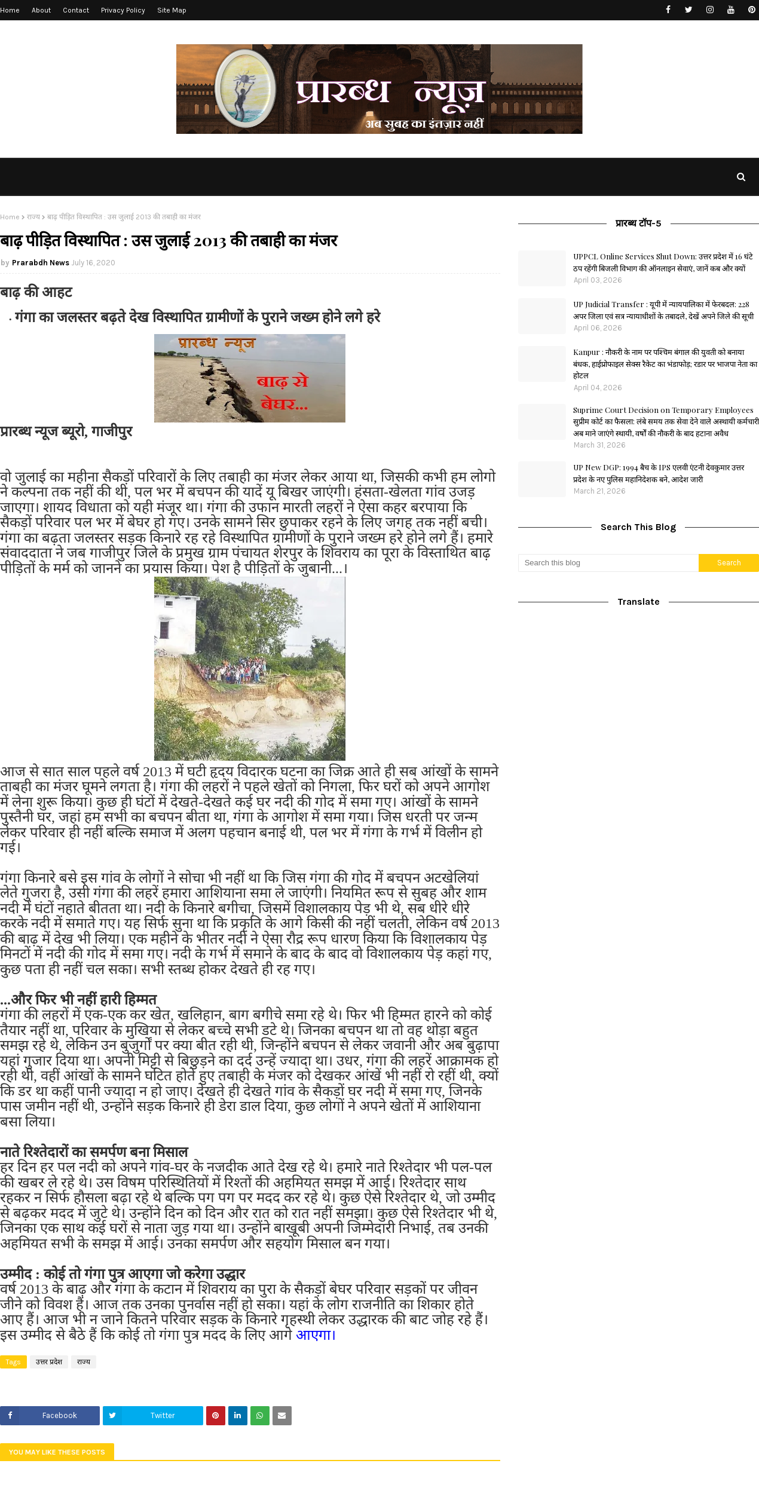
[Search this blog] (608, 563)
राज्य (33, 217)
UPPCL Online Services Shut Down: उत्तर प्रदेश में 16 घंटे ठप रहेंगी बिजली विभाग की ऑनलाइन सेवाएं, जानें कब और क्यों (663, 262)
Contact (76, 10)
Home (10, 10)
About (41, 10)
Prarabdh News (40, 262)
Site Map (171, 10)
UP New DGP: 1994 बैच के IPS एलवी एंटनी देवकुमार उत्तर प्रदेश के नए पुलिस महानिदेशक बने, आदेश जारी (658, 473)
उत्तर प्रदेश (49, 1362)
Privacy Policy (123, 10)
